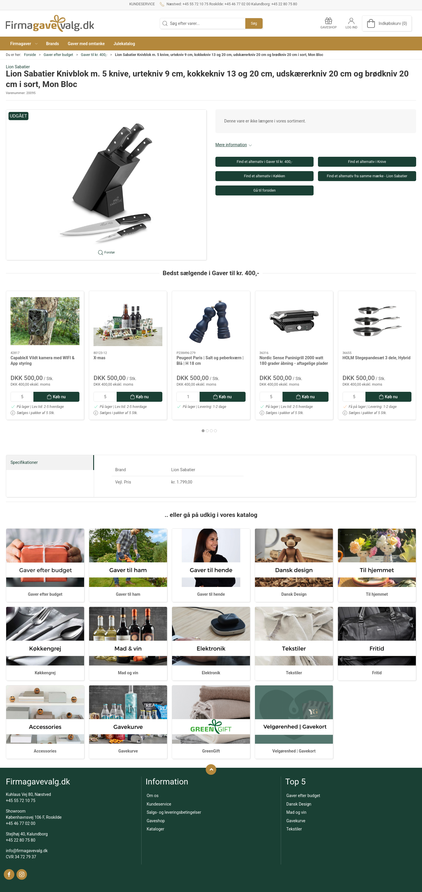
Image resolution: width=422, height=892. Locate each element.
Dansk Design (294, 594)
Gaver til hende (211, 594)
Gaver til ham (128, 594)
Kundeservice (142, 4)
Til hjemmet (377, 594)
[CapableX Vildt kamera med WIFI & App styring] (45, 321)
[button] (24, 43)
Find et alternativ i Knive (367, 162)
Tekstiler (294, 672)
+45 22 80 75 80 (20, 840)
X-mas (99, 357)
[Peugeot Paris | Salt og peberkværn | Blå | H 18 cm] (210, 321)
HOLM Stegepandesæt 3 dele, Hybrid (377, 357)
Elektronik (211, 672)
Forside (30, 55)
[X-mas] (127, 321)
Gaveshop (156, 820)
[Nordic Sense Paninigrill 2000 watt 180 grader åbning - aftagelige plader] (294, 321)
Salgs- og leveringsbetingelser (174, 812)
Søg (254, 23)
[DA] (50, 23)
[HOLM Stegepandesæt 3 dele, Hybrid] (377, 321)
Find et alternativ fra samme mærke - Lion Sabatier (367, 176)
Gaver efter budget (58, 55)
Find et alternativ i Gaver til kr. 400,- (264, 162)
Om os (153, 795)
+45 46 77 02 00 (20, 823)
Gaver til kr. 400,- (94, 55)
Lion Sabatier (18, 66)
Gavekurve (128, 751)
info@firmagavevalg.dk (27, 850)
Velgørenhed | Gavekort (293, 751)
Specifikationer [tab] (24, 462)
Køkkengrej (45, 672)
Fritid (377, 672)
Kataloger (155, 829)
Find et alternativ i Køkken (264, 176)
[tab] (203, 430)
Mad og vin (128, 672)
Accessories (45, 751)
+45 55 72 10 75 (20, 800)
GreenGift (211, 751)
